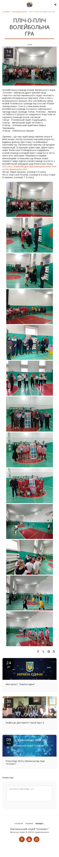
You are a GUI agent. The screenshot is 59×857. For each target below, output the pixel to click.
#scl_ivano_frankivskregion (16, 166)
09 (8, 741)
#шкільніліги (16, 169)
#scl (25, 169)
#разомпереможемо (41, 166)
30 (8, 702)
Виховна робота (19, 11)
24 (8, 664)
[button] (3, 4)
